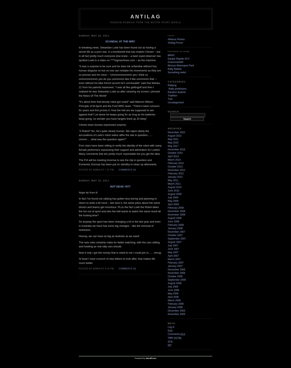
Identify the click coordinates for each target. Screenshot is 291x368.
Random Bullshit (177, 92)
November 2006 (176, 273)
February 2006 (176, 303)
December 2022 (176, 132)
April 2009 (173, 204)
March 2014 (174, 159)
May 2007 (173, 252)
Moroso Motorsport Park (181, 65)
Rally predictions (178, 88)
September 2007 (177, 238)
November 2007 (176, 231)
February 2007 (176, 262)
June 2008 (173, 221)
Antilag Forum (175, 42)
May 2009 (173, 201)
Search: (174, 112)
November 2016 (176, 149)
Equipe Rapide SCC (179, 58)
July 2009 (173, 197)
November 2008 (176, 214)
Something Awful (177, 72)
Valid (175, 337)
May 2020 (173, 142)
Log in (171, 327)
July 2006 (173, 286)
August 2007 (174, 242)
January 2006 (175, 307)
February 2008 (176, 225)
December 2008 (176, 211)
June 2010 (173, 190)
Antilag (145, 17)
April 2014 (173, 156)
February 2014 (176, 163)
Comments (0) (127, 170)
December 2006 (176, 269)
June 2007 (173, 249)
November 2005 (176, 314)
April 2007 (173, 255)
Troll (170, 99)
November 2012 (176, 170)
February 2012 (176, 173)
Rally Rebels (174, 69)
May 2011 (173, 180)
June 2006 (173, 290)
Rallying (172, 85)
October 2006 (175, 276)
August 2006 (174, 283)
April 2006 (173, 297)
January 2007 (175, 266)
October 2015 (175, 153)
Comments (176, 334)
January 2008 (175, 228)
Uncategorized (175, 102)
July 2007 (173, 245)
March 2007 (174, 259)
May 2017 (173, 146)
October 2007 (175, 235)
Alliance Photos (176, 39)
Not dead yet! (120, 186)
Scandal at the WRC (120, 41)
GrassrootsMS (175, 62)
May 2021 (173, 139)
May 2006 (173, 293)
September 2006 (177, 279)
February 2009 (176, 207)
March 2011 (174, 183)
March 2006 (174, 300)
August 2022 (174, 135)
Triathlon (172, 95)
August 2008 (174, 218)
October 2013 (175, 166)
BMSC (171, 55)
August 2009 (174, 194)
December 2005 (176, 310)
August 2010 (174, 187)
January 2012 (175, 177)
